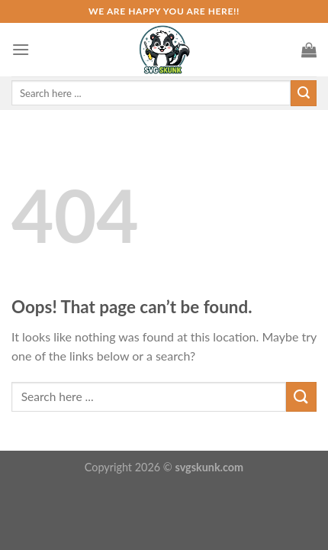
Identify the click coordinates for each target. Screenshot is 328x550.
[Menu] (20, 49)
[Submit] (301, 397)
